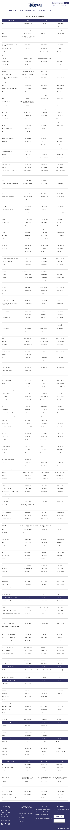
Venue (35, 10)
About (49, 10)
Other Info (42, 10)
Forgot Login (56, 5)
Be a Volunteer (59, 816)
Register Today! (59, 820)
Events (21, 10)
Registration (12, 10)
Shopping (28, 10)
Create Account (62, 5)
